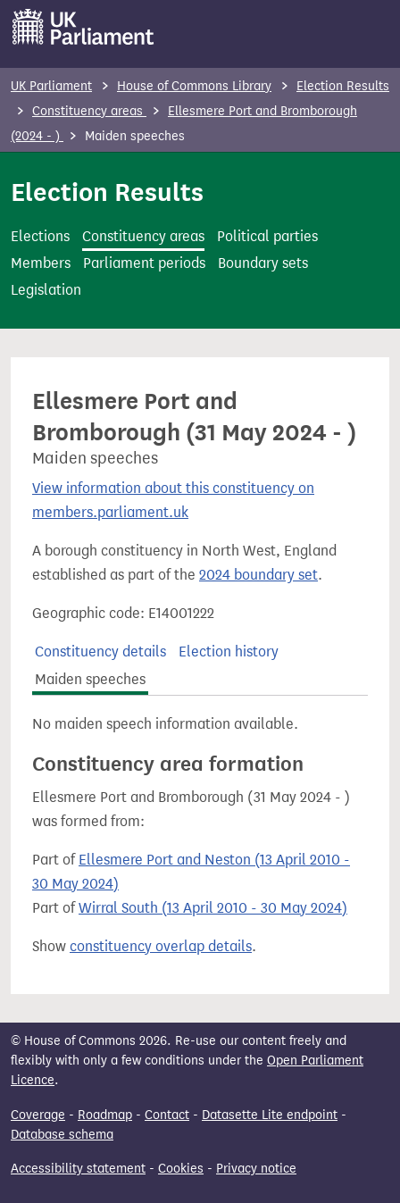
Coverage (38, 1115)
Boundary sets (263, 263)
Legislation (46, 289)
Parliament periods (144, 263)
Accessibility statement (78, 1168)
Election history (229, 651)
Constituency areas (89, 111)
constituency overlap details (161, 946)
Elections (40, 236)
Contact (167, 1115)
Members (41, 263)
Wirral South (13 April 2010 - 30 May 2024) (213, 907)
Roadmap (105, 1115)
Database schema (62, 1134)
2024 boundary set (258, 574)
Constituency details (100, 651)
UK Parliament (51, 86)
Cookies (181, 1168)
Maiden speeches (90, 679)
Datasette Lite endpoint (270, 1115)
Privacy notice (256, 1168)
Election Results (342, 86)
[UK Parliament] (83, 26)
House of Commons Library (194, 86)
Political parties (267, 236)
